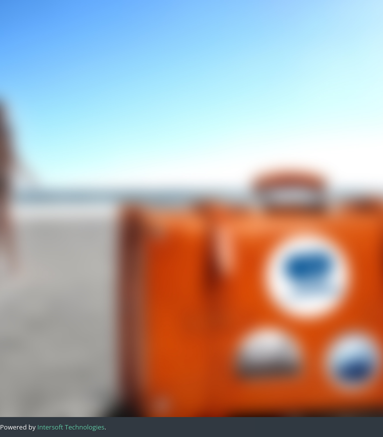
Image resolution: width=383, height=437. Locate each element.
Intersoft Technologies (71, 427)
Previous (61, 174)
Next (153, 188)
